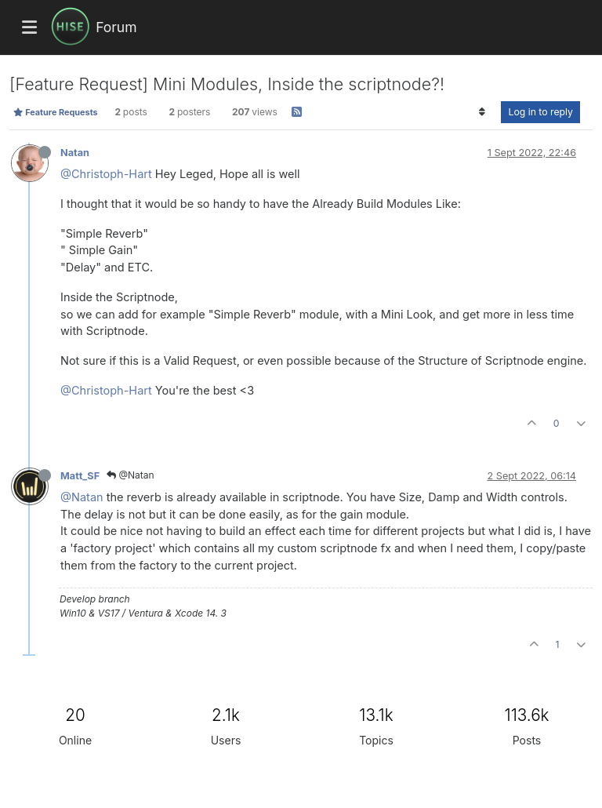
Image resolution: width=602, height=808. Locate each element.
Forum (116, 27)
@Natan (130, 475)
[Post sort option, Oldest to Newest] (482, 112)
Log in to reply (540, 112)
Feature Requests (55, 112)
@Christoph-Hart (106, 173)
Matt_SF (80, 476)
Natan (74, 152)
